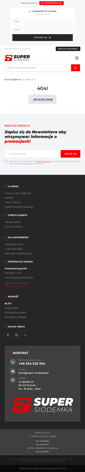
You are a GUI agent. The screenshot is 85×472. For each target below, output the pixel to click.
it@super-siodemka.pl (15, 286)
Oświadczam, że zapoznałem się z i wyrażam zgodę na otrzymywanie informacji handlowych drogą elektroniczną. (44, 162)
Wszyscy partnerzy (68, 49)
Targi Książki (11, 308)
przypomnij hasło (42, 14)
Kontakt (9, 197)
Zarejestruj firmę (14, 244)
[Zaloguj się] (42, 37)
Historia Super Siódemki (18, 193)
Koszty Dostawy (14, 226)
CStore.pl (62, 468)
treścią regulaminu (44, 161)
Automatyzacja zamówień (19, 277)
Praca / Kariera (12, 202)
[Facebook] (8, 335)
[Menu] (76, 58)
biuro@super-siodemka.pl (33, 373)
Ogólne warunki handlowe (19, 206)
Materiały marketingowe (18, 253)
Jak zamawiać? (13, 222)
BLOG (8, 303)
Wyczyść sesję (42, 99)
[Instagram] (16, 335)
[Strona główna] (17, 58)
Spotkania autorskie (15, 312)
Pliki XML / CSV (13, 273)
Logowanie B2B (13, 248)
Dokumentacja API (16, 268)
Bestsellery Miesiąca (16, 317)
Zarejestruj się (51, 3)
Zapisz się (70, 154)
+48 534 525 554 (31, 363)
